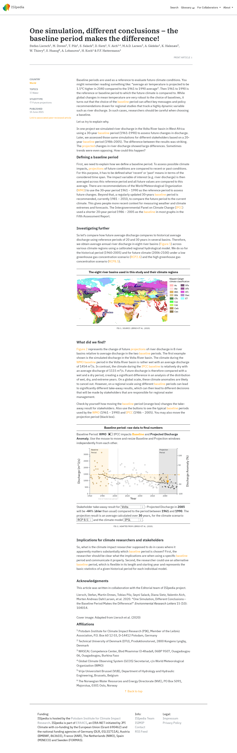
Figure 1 (165, 244)
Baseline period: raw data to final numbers (133, 428)
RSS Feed (141, 731)
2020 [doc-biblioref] (147, 328)
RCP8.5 (114, 261)
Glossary (188, 7)
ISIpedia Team (144, 718)
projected (88, 146)
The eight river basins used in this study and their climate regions (133, 272)
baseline (123, 102)
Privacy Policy (172, 723)
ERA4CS (81, 723)
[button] (183, 57)
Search (174, 7)
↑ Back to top (133, 691)
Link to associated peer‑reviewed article (50, 117)
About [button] (227, 7)
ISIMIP (139, 723)
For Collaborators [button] (208, 7)
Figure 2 (82, 349)
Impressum (170, 718)
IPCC (179, 207)
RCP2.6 (136, 257)
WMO (81, 190)
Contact (140, 727)
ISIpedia (13, 7)
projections (96, 168)
